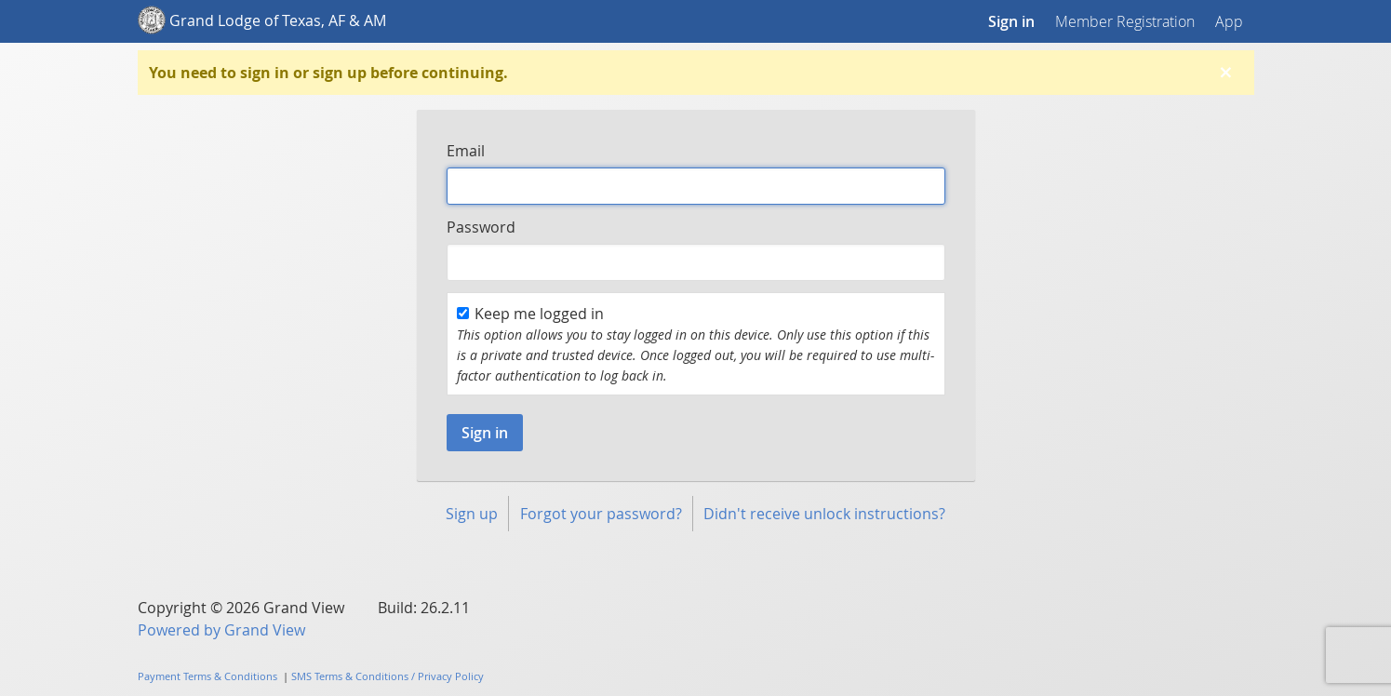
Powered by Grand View (221, 630)
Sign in (1011, 21)
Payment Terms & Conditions (207, 676)
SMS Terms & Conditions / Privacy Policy (387, 676)
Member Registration (1125, 21)
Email (466, 151)
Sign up (472, 513)
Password (481, 227)
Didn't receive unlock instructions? (824, 513)
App (1229, 21)
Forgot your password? (601, 513)
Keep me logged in (530, 313)
